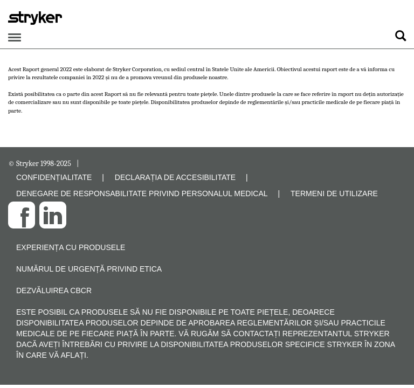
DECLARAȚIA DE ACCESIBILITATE (175, 177)
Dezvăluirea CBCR (54, 290)
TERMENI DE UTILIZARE (334, 193)
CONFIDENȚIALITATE (54, 177)
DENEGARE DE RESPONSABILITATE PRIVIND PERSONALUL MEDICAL (142, 193)
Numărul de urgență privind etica (89, 269)
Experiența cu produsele (70, 247)
